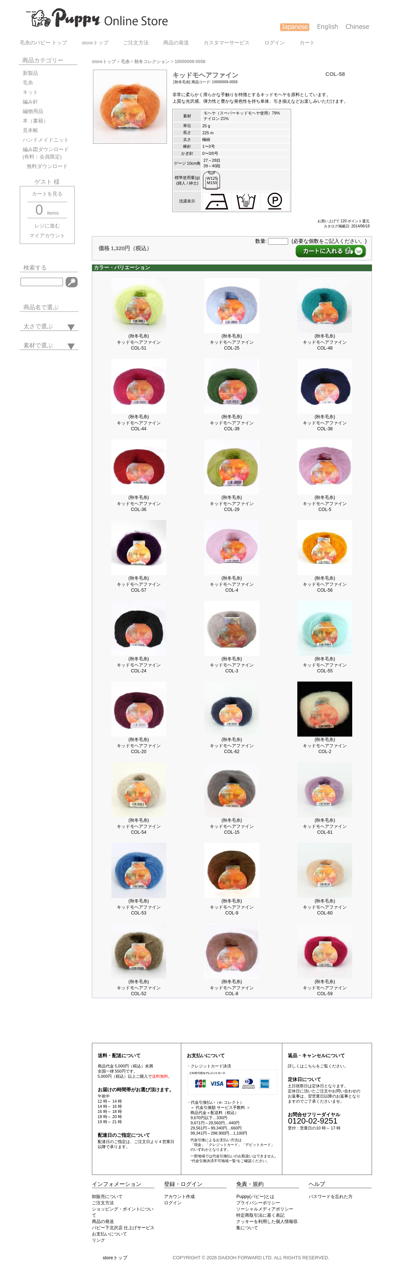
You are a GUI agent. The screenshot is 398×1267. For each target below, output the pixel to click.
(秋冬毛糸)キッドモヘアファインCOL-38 (325, 422)
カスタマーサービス (227, 42)
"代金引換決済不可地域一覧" (213, 1161)
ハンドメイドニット (46, 140)
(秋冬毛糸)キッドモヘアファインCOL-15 (232, 826)
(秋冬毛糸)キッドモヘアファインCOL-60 (325, 907)
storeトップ (95, 42)
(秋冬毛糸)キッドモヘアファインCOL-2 (325, 745)
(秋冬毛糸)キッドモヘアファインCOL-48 (325, 342)
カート (307, 42)
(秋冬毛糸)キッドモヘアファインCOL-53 (139, 907)
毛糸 (28, 82)
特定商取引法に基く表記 (260, 1215)
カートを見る (47, 194)
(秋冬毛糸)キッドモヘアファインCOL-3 (232, 664)
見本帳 (30, 130)
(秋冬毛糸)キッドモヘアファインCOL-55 (325, 664)
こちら (310, 1066)
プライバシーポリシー (258, 1202)
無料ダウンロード (45, 166)
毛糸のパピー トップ (43, 42)
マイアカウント (47, 235)
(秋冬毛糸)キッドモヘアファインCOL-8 (232, 987)
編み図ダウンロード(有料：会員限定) (46, 153)
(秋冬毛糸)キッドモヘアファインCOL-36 (139, 503)
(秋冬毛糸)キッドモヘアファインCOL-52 (139, 987)
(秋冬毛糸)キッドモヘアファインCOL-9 (232, 907)
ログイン (274, 42)
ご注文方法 (136, 42)
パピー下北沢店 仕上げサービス (123, 1227)
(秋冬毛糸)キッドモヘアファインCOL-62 (232, 745)
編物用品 (33, 111)
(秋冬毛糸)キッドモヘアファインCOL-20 (139, 745)
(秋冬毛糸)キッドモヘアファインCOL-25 (232, 342)
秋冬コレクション (152, 61)
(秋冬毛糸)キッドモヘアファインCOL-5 (325, 503)
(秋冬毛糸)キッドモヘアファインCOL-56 (325, 584)
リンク (98, 1240)
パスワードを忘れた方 (331, 1196)
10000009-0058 (190, 61)
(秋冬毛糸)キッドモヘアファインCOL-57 (139, 584)
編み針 (30, 102)
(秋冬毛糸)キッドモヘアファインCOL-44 (139, 422)
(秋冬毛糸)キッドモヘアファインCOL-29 (232, 503)
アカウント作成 (179, 1196)
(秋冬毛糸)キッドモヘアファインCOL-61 (325, 826)
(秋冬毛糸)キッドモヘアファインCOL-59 (325, 987)
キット (30, 92)
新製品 (30, 73)
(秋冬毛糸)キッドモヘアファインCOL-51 (139, 342)
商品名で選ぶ (41, 307)
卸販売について (107, 1196)
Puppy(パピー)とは (255, 1196)
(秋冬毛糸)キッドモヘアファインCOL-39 (232, 422)
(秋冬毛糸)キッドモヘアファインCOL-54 (139, 826)
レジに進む (47, 226)
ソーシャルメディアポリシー (264, 1209)
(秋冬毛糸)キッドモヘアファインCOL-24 (139, 664)
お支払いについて (109, 1234)
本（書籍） (35, 121)
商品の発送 (176, 42)
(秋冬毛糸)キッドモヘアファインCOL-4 (232, 584)
